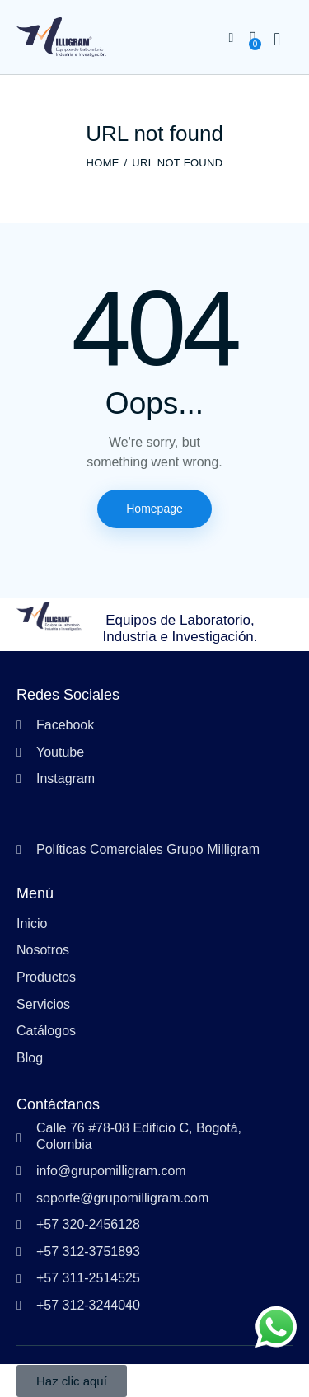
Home (103, 163)
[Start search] (277, 39)
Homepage (154, 508)
